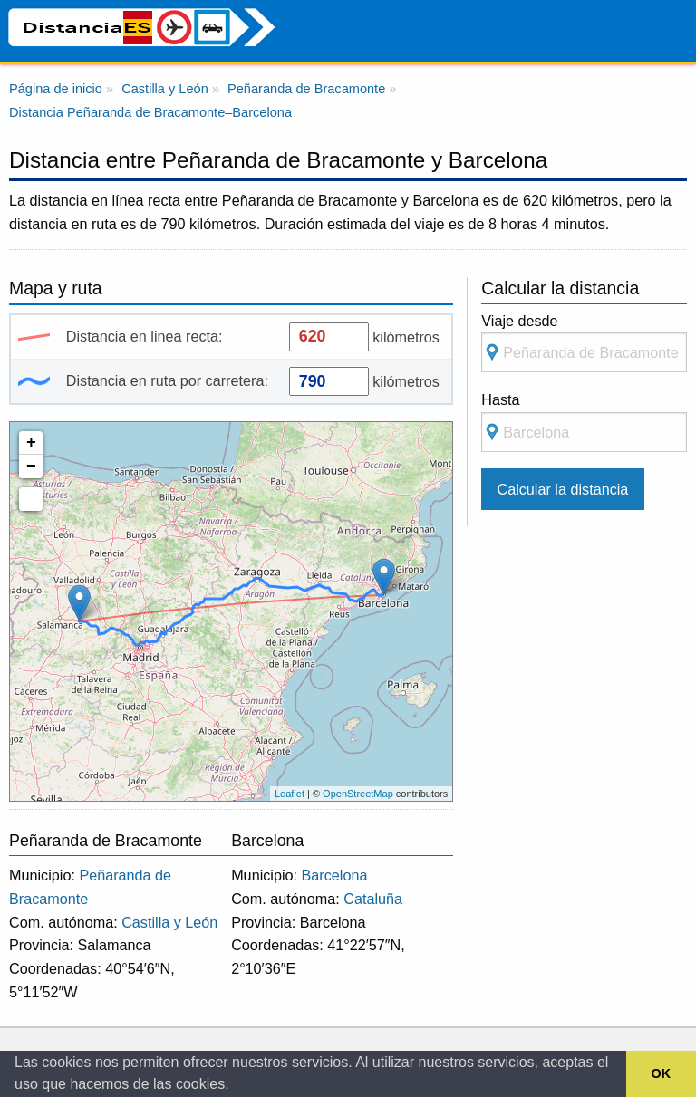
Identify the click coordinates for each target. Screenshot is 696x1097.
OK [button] (662, 1073)
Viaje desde (584, 343)
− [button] (31, 466)
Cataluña (372, 898)
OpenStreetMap (358, 793)
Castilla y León (169, 922)
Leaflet (289, 793)
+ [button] (31, 443)
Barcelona (335, 875)
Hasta (584, 421)
